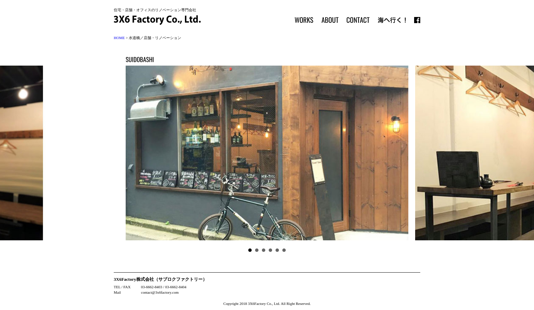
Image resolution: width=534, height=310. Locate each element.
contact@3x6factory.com (160, 292)
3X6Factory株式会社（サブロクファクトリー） (160, 279)
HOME (119, 38)
